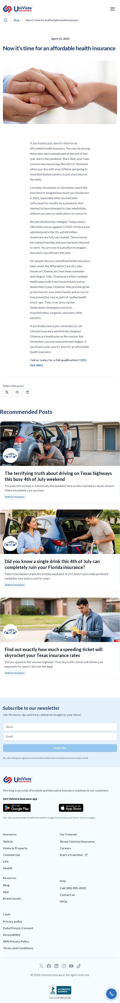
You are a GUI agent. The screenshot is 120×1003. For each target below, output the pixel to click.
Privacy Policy (61, 817)
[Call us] (111, 994)
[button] (7, 392)
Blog (16, 20)
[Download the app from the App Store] (71, 808)
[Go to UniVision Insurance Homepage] (18, 9)
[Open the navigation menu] (112, 8)
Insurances (9, 834)
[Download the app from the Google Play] (17, 808)
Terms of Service (81, 817)
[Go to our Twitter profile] (41, 966)
